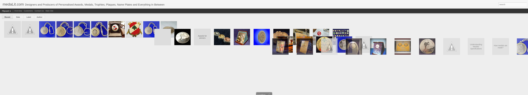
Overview (18, 11)
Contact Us (39, 11)
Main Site (49, 11)
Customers (28, 11)
